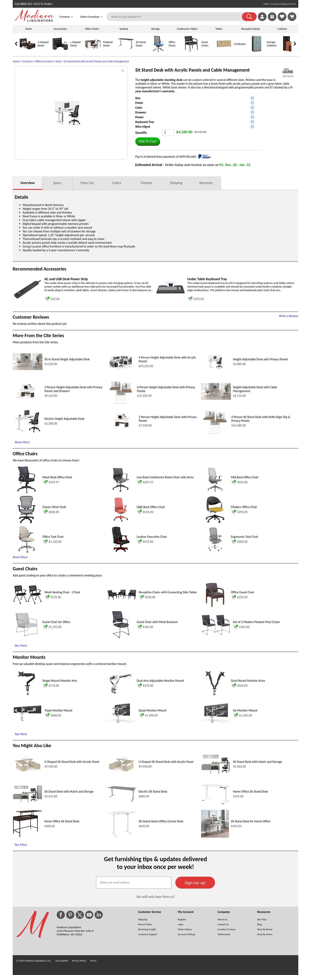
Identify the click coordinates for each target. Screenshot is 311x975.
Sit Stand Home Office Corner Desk (161, 821)
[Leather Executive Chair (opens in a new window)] (121, 552)
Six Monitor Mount (245, 710)
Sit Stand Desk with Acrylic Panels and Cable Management (96, 61)
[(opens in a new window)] (287, 71)
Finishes (146, 183)
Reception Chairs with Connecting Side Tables (168, 592)
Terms (93, 960)
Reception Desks (250, 29)
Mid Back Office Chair (244, 477)
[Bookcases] (289, 51)
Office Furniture (44, 61)
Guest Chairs (204, 43)
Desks (28, 29)
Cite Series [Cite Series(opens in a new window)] (287, 76)
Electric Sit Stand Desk (153, 791)
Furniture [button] (66, 17)
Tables (218, 29)
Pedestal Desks (108, 43)
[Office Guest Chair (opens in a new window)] (215, 608)
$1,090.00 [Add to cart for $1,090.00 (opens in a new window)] (148, 715)
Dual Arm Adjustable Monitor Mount (160, 681)
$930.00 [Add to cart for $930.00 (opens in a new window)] (147, 597)
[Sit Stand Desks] (126, 51)
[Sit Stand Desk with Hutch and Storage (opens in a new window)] (216, 773)
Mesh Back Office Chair (57, 477)
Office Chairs (92, 29)
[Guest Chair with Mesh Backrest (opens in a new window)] (121, 637)
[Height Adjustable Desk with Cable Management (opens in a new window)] (216, 399)
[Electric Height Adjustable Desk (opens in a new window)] (27, 433)
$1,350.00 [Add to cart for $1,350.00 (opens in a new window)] (242, 715)
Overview (27, 183)
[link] (292, 16)
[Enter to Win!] (272, 20)
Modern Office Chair (244, 507)
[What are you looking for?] (177, 16)
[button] (249, 16)
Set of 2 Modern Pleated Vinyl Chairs (256, 622)
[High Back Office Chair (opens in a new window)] (121, 522)
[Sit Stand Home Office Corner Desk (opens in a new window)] (122, 835)
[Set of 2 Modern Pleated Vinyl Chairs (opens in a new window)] (216, 634)
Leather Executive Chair (152, 537)
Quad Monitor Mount (152, 710)
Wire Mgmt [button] (142, 126)
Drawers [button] (140, 112)
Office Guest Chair (242, 592)
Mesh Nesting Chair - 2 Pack (62, 592)
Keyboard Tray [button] (144, 122)
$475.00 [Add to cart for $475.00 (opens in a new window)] (145, 542)
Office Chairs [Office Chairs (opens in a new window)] (25, 453)
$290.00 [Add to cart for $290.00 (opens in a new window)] (239, 512)
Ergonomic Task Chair (244, 537)
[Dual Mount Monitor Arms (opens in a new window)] (215, 696)
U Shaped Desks (43, 43)
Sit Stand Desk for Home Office (250, 821)
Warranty (206, 183)
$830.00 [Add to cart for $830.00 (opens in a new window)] (50, 512)
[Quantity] (168, 132)
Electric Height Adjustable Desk (64, 419)
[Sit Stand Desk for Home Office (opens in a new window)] (215, 836)
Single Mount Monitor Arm (59, 681)
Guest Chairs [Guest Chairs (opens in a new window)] (25, 568)
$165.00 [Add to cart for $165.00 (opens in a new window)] (145, 627)
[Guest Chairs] (191, 51)
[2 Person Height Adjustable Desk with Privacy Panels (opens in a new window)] (122, 428)
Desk (58, 61)
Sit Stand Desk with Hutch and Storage (257, 762)
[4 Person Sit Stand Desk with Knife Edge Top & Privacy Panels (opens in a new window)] (215, 434)
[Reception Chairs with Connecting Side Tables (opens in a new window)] (122, 599)
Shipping (176, 183)
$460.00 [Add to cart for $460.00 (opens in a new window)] (239, 542)
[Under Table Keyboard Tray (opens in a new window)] (170, 296)
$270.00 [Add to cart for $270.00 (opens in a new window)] (145, 686)
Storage (155, 29)
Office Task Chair (53, 537)
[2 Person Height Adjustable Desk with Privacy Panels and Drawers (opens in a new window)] (27, 399)
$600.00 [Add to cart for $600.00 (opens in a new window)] (52, 715)
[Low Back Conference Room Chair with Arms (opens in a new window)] (120, 493)
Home (16, 61)
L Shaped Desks (75, 43)
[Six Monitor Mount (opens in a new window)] (216, 722)
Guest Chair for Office (56, 622)
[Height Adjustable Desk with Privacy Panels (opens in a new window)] (216, 369)
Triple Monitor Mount (58, 710)
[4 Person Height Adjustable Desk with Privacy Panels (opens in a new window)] (121, 404)
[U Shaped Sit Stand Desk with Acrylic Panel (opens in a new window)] (27, 771)
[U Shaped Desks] (28, 51)
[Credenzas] (224, 51)
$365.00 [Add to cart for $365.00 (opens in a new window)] (241, 627)
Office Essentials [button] (91, 17)
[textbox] (133, 883)
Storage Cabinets (271, 43)
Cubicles (282, 29)
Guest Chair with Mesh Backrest (157, 622)
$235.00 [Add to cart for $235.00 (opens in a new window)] (239, 597)
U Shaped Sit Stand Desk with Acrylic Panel (71, 762)
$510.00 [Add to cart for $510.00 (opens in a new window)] (145, 512)
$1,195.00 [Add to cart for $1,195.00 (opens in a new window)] (51, 627)
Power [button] (139, 117)
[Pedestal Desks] (93, 51)
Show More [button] (20, 557)
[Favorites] (282, 20)
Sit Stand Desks (141, 43)
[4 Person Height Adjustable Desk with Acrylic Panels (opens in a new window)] (122, 369)
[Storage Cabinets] (257, 51)
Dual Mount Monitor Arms (248, 681)
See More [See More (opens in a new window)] (21, 645)
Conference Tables (187, 29)
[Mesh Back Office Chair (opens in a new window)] (26, 493)
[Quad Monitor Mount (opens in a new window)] (122, 722)
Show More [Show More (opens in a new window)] (22, 442)
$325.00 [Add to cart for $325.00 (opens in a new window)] (239, 482)
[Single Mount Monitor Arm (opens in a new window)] (26, 696)
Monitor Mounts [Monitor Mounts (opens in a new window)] (29, 657)
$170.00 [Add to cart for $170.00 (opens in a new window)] (50, 686)
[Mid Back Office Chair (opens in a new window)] (215, 493)
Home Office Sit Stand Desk (250, 791)
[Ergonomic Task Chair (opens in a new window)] (215, 552)
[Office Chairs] (158, 51)
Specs (57, 183)
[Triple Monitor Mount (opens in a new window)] (27, 720)
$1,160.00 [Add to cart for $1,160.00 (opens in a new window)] (51, 542)
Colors (116, 183)
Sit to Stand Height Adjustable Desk (67, 359)
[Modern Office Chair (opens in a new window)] (215, 522)
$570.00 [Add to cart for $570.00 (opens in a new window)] (52, 597)
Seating (124, 29)
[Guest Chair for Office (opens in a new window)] (26, 637)
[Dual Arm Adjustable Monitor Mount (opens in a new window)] (121, 696)
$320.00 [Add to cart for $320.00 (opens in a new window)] (239, 686)
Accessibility (61, 960)
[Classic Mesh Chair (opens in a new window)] (26, 522)
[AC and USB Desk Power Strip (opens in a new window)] (27, 298)
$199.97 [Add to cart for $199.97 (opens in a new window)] (50, 482)
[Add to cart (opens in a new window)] (52, 298)
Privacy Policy (79, 960)
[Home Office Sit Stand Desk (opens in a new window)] (216, 803)
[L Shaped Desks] (60, 51)
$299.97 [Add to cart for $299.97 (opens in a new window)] (145, 482)
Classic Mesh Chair (54, 507)
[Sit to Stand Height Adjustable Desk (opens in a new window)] (27, 369)
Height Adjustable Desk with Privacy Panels (260, 359)
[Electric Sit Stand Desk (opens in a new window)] (122, 801)
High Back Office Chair (151, 507)
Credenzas (240, 44)
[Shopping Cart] (292, 16)
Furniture (27, 61)
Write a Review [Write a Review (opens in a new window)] (288, 316)
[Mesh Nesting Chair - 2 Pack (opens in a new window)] (27, 604)
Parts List (87, 183)
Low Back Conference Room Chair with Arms (165, 477)
